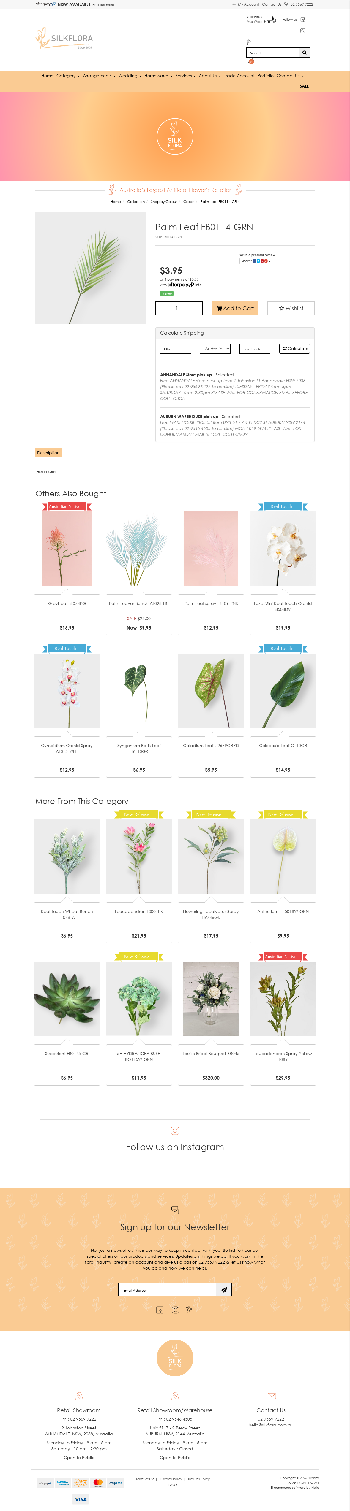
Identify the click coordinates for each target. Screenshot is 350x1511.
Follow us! (291, 19)
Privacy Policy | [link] (172, 1478)
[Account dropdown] (245, 4)
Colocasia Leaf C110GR (283, 745)
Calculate (295, 348)
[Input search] (272, 52)
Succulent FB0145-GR (67, 1053)
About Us (210, 75)
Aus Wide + (262, 17)
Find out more (103, 5)
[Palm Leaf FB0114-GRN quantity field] (179, 308)
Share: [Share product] (256, 260)
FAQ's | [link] (174, 1484)
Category (68, 75)
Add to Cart (235, 308)
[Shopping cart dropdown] (251, 61)
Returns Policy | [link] (200, 1478)
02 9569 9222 (298, 3)
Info (198, 284)
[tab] (48, 452)
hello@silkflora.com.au (271, 1424)
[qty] (175, 348)
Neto (315, 1487)
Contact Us (271, 4)
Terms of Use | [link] (146, 1478)
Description (48, 452)
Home (47, 75)
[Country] (215, 348)
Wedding (130, 75)
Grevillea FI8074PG (67, 603)
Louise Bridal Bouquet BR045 (211, 1053)
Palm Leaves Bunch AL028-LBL (139, 603)
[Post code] (254, 348)
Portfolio (266, 75)
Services (186, 75)
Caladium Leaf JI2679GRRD (211, 745)
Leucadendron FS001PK (139, 910)
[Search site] (304, 52)
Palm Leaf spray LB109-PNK (211, 603)
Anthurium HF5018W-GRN (283, 910)
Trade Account (239, 75)
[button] (291, 308)
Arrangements (99, 75)
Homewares (158, 75)
